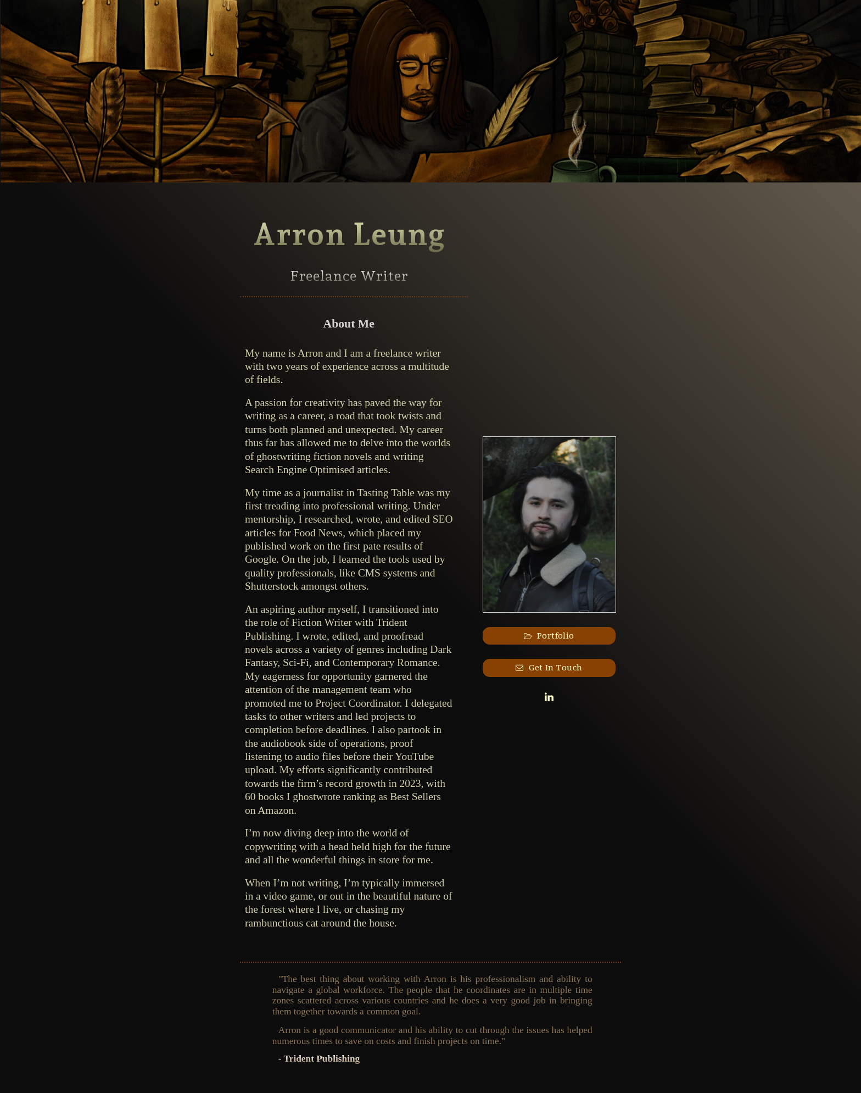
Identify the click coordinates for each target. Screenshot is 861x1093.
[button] (549, 636)
